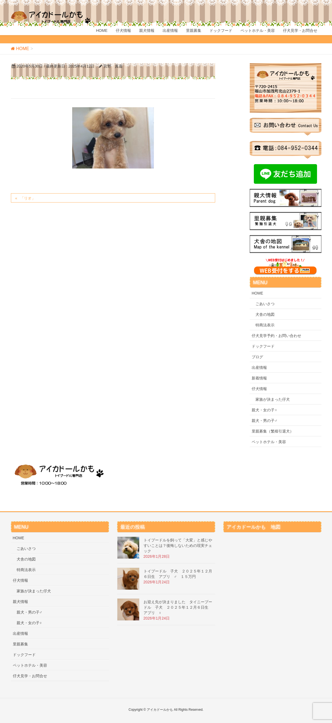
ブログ (257, 357)
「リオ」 (27, 198)
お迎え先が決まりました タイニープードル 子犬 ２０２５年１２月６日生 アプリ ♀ (178, 607)
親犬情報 (20, 601)
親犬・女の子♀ (265, 410)
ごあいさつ (265, 304)
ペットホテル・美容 (269, 442)
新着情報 (259, 378)
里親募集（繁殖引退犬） (273, 431)
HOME (257, 293)
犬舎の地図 (265, 314)
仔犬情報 (259, 389)
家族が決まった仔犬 (272, 399)
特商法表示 (265, 325)
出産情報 (259, 367)
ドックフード (263, 346)
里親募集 (20, 644)
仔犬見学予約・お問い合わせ (276, 335)
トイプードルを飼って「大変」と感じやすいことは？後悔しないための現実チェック (178, 545)
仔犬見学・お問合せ (30, 676)
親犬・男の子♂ (265, 420)
